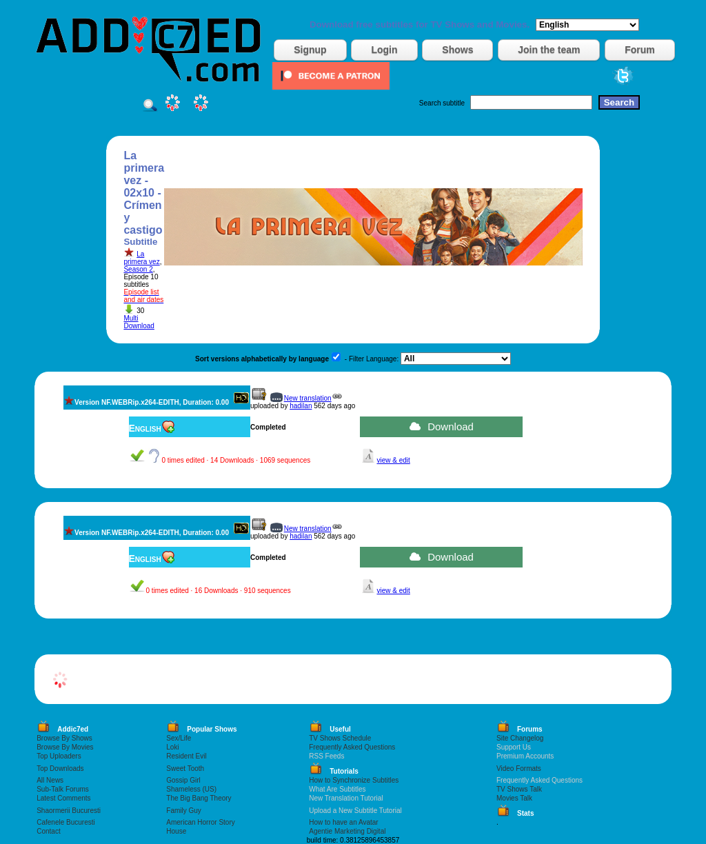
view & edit (393, 460)
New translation (308, 398)
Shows (457, 49)
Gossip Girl (183, 780)
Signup (310, 49)
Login (384, 49)
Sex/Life (178, 738)
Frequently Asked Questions (352, 747)
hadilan (301, 406)
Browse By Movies (65, 747)
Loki (172, 747)
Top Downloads (60, 768)
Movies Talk (514, 798)
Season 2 (137, 269)
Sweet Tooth (185, 768)
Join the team (549, 49)
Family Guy (183, 810)
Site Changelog (519, 738)
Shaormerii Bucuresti (69, 810)
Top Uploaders (59, 756)
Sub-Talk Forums (63, 789)
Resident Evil (186, 756)
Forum (640, 49)
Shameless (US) (191, 789)
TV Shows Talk (519, 789)
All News (50, 780)
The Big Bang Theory (198, 798)
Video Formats (518, 768)
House (176, 831)
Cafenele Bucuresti (66, 822)
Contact (48, 831)
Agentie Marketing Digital (347, 831)
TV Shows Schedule (340, 738)
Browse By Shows (64, 738)
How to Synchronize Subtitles (354, 780)
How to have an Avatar (343, 822)
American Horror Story (200, 822)
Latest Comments (63, 798)
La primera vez (141, 257)
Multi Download (138, 322)
